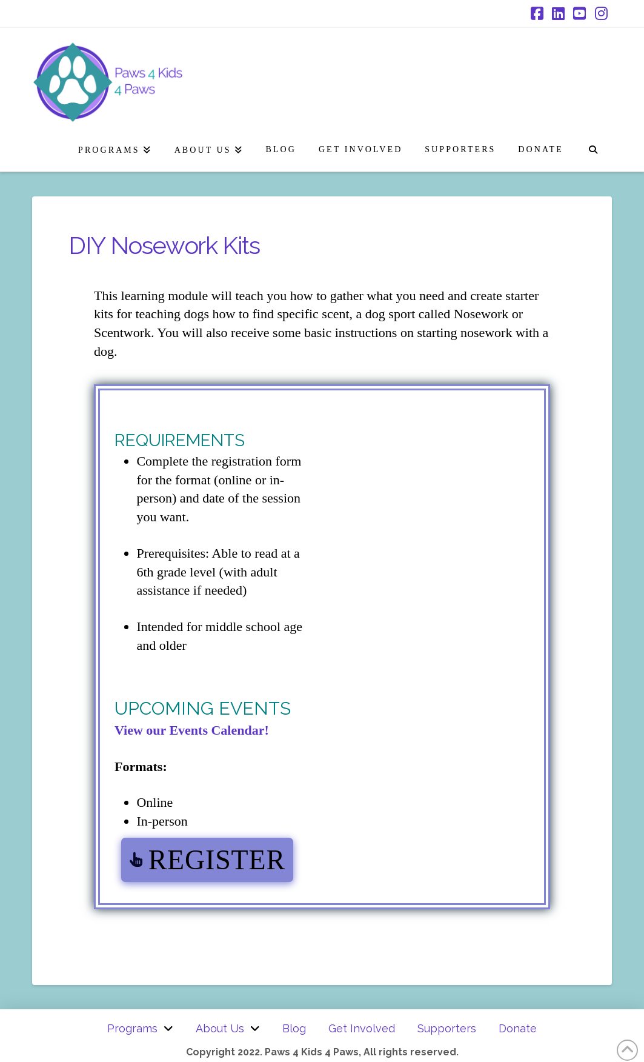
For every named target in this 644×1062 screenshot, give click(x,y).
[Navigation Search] (593, 147)
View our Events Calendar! (192, 730)
